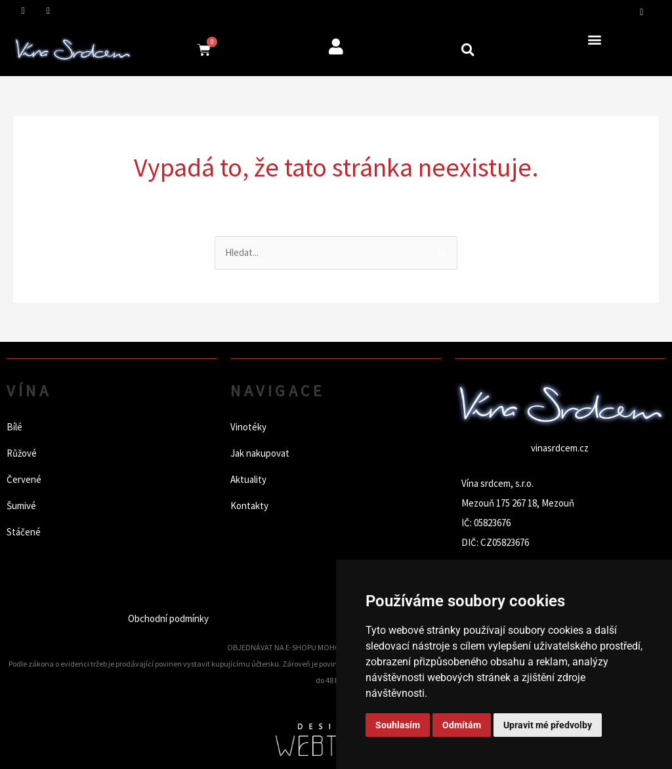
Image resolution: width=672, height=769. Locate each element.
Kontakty (249, 505)
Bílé (14, 427)
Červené (24, 479)
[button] (467, 49)
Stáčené (24, 532)
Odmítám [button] (461, 725)
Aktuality (248, 479)
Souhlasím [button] (397, 725)
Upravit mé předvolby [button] (547, 725)
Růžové (22, 453)
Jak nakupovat (259, 453)
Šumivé (21, 505)
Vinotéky (248, 427)
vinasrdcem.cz (560, 448)
